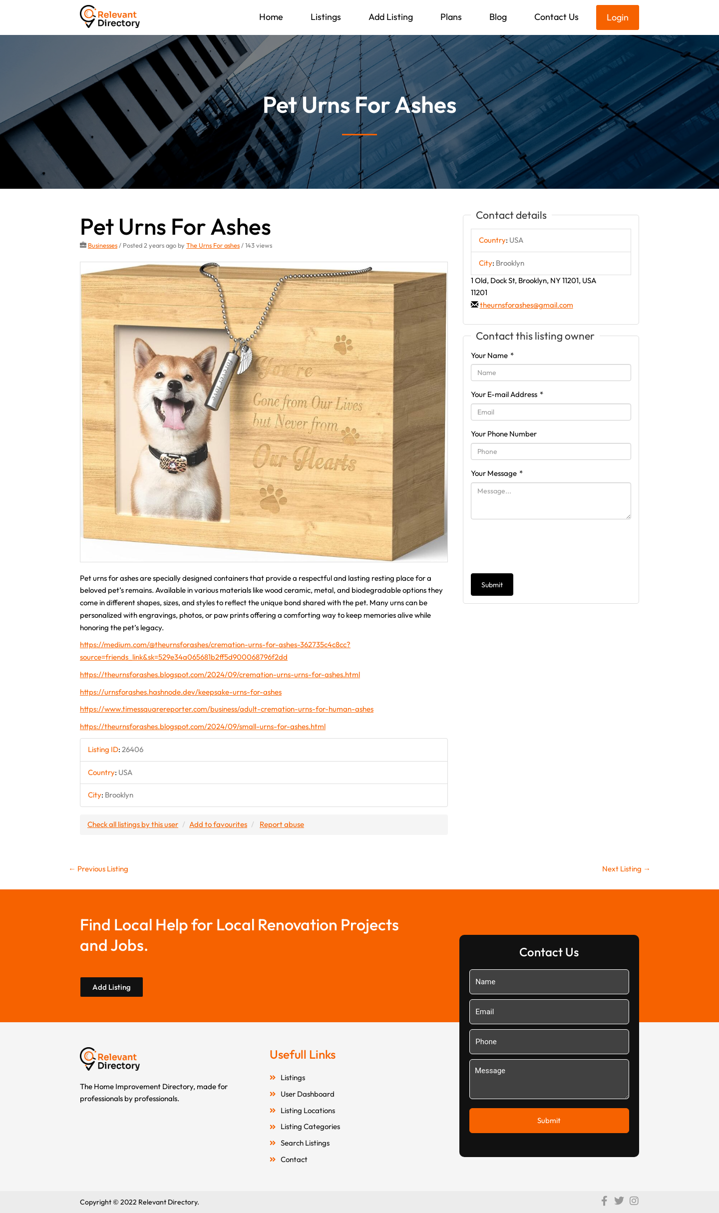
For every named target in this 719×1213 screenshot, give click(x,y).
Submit (492, 584)
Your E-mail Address (507, 394)
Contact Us (556, 16)
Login (618, 17)
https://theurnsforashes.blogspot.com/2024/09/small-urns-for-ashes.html (203, 726)
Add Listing (390, 16)
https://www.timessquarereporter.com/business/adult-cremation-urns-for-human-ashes (226, 709)
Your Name (492, 355)
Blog (498, 16)
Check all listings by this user (132, 824)
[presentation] (547, 546)
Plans (451, 16)
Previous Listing (98, 868)
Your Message (497, 473)
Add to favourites (218, 824)
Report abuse (282, 824)
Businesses (102, 245)
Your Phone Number (504, 433)
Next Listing (626, 868)
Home (271, 16)
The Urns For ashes (213, 245)
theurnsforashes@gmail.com (526, 305)
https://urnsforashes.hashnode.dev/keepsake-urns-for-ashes (181, 692)
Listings (326, 16)
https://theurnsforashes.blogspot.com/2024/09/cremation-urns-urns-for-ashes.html (220, 674)
